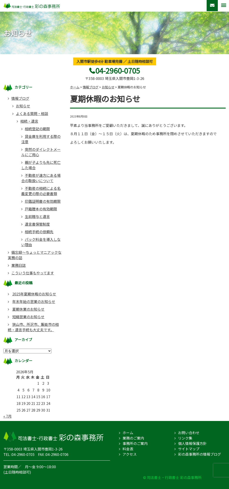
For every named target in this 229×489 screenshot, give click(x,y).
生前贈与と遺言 (37, 216)
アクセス (130, 454)
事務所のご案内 (135, 443)
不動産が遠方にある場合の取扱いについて (41, 178)
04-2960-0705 (117, 70)
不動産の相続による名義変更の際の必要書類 (41, 191)
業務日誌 (18, 265)
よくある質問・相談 (32, 113)
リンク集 (185, 438)
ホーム (128, 432)
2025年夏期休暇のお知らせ (34, 294)
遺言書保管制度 (37, 224)
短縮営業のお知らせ (28, 316)
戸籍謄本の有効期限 (41, 208)
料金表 (128, 448)
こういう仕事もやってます (32, 272)
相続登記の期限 (37, 128)
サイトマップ (188, 448)
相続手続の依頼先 (39, 231)
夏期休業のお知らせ (28, 309)
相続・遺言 (29, 121)
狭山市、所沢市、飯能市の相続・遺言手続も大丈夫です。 (33, 327)
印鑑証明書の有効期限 (43, 201)
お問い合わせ (188, 432)
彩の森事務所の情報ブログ (199, 454)
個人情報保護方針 (192, 443)
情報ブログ (20, 98)
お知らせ (23, 106)
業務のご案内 (133, 438)
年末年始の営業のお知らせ (33, 301)
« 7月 (7, 416)
